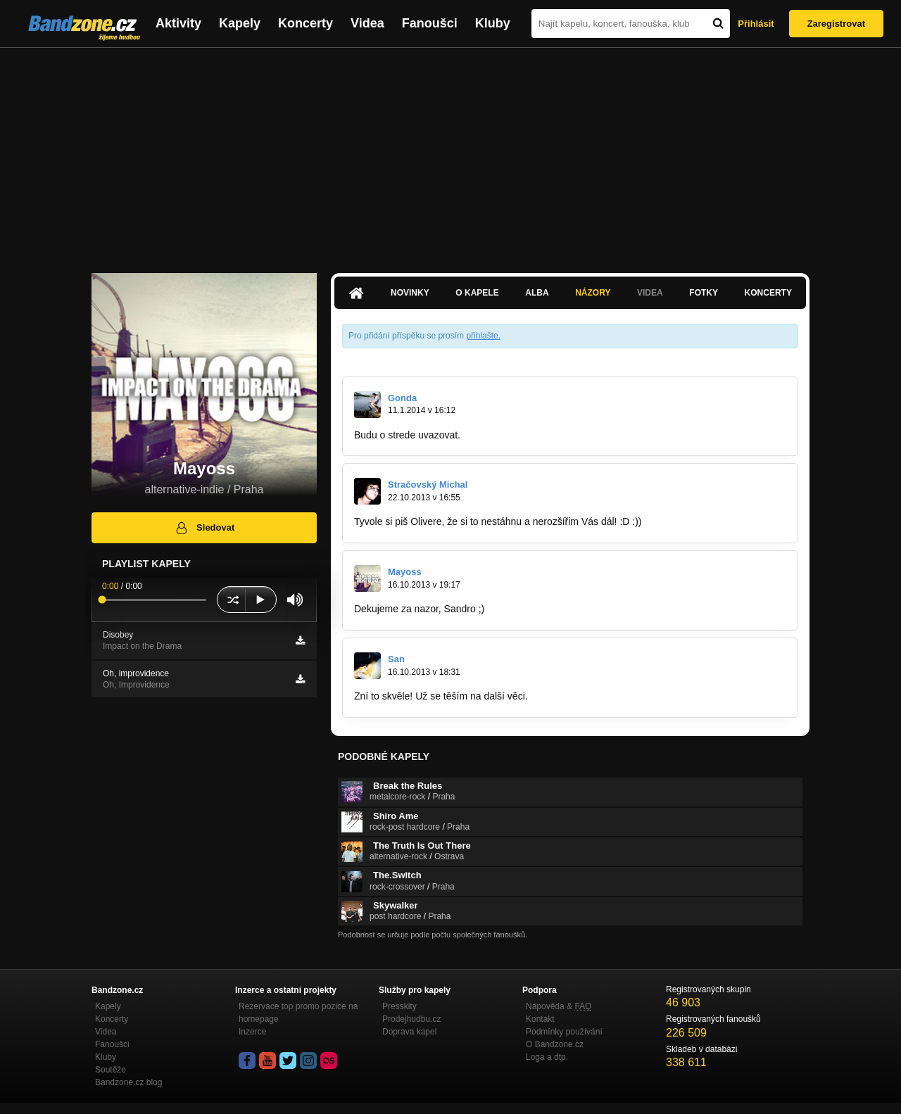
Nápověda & (558, 1006)
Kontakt (540, 1019)
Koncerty (305, 23)
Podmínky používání (564, 1032)
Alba (536, 293)
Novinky (410, 293)
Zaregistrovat (836, 23)
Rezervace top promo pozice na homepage (298, 1012)
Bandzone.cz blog (128, 1082)
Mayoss (405, 572)
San (396, 659)
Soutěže (110, 1070)
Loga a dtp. (547, 1057)
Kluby (492, 23)
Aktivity (178, 23)
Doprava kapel (409, 1032)
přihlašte (482, 336)
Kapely (239, 23)
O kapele (476, 293)
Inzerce (252, 1032)
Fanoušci (430, 23)
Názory (592, 293)
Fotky (703, 293)
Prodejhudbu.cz (411, 1019)
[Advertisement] (450, 153)
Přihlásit (756, 23)
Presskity (399, 1006)
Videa (367, 23)
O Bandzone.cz (555, 1044)
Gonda (402, 398)
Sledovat (204, 528)
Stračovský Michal (427, 484)
